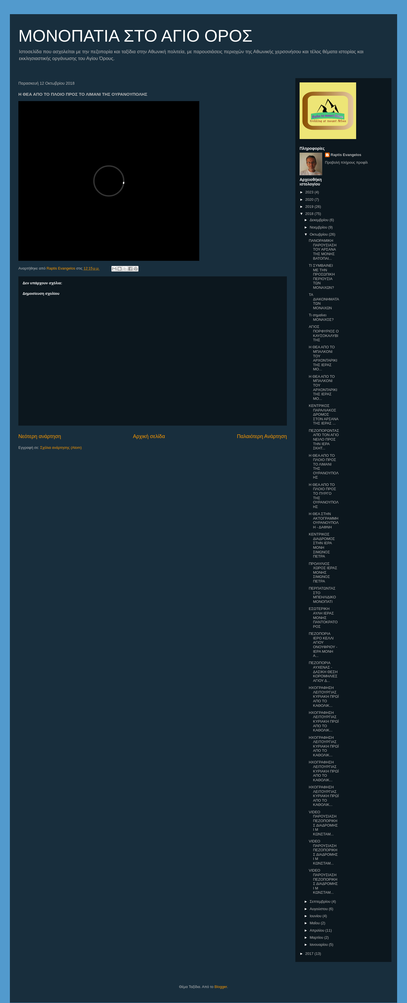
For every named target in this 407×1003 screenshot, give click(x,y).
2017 (310, 953)
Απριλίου (317, 930)
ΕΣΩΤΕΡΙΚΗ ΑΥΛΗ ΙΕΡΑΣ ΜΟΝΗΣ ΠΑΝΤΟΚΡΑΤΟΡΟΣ (323, 617)
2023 (310, 192)
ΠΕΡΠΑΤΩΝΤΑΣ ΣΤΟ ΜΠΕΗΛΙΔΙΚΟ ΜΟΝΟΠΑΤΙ (322, 595)
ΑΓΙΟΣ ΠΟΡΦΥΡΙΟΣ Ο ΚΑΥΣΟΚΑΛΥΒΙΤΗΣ (324, 333)
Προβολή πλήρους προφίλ (346, 162)
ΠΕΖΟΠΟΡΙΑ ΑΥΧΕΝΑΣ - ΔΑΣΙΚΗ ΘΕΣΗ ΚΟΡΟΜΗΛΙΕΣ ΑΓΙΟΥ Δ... (323, 671)
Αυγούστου (319, 909)
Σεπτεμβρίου (321, 901)
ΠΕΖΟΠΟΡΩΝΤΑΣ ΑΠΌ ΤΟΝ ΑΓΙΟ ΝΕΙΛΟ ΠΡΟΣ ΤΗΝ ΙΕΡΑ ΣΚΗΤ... (324, 439)
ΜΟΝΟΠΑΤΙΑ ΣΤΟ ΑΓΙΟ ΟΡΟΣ (135, 35)
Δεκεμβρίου (320, 220)
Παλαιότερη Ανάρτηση (262, 436)
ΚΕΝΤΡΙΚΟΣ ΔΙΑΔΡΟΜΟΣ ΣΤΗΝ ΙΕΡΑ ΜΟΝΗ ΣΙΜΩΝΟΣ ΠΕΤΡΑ (322, 545)
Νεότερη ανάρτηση (39, 436)
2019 (310, 206)
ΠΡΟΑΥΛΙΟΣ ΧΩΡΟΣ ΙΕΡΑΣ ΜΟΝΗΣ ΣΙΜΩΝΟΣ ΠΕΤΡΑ (323, 572)
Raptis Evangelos (346, 155)
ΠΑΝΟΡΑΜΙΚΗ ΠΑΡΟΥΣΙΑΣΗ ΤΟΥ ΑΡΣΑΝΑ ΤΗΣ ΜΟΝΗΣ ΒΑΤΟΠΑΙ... (322, 249)
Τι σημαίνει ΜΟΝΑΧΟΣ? (321, 317)
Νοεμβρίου (319, 227)
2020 (310, 199)
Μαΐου (315, 923)
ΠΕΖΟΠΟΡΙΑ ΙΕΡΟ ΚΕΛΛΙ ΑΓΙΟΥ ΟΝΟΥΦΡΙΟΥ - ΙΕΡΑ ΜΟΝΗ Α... (323, 644)
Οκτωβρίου (319, 234)
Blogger (221, 987)
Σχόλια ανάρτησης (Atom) (61, 447)
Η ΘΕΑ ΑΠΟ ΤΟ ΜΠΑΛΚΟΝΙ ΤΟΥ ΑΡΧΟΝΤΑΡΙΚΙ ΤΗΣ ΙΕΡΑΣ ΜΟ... (323, 358)
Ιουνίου (316, 916)
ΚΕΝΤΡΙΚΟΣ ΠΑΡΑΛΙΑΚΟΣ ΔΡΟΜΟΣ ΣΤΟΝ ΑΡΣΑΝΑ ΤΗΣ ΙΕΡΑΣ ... (323, 414)
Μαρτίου (317, 937)
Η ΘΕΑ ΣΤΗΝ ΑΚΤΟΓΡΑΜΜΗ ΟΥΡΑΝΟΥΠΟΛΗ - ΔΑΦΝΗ (323, 520)
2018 (310, 214)
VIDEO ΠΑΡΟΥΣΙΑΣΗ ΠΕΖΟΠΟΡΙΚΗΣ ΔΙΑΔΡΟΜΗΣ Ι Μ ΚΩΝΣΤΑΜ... (323, 823)
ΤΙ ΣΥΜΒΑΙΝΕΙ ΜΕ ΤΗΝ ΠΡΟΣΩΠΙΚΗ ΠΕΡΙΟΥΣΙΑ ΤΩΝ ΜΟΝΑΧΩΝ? (322, 276)
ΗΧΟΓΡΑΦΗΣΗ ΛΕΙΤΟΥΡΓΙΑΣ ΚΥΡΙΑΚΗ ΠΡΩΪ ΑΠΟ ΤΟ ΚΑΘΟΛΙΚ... (324, 696)
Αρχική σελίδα (149, 436)
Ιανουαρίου (319, 944)
